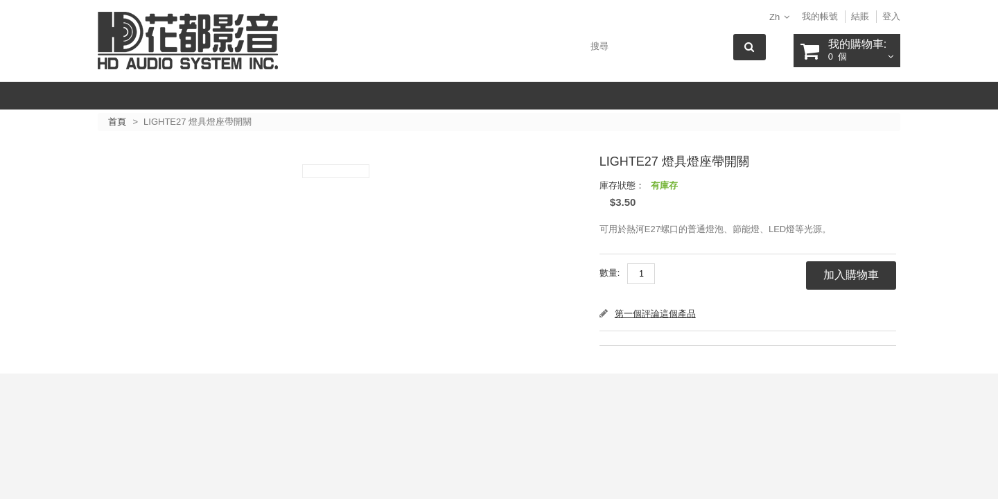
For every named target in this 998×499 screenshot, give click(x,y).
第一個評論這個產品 (655, 313)
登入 (891, 16)
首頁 (117, 121)
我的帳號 (820, 16)
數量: (609, 273)
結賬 (860, 16)
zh (774, 17)
